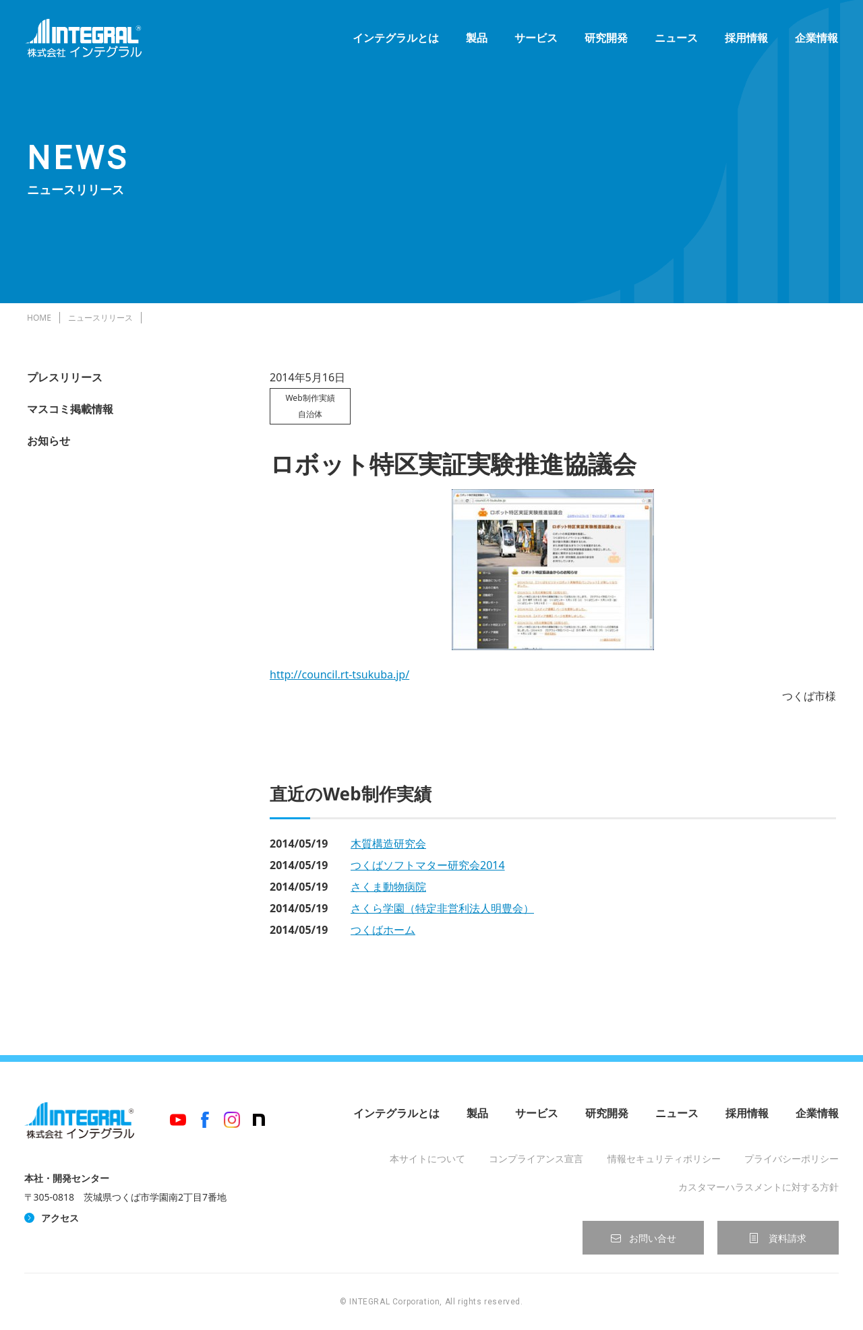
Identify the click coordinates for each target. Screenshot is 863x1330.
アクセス (60, 1217)
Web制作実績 (309, 398)
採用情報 (744, 40)
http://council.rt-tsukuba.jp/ (339, 674)
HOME (39, 317)
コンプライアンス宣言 (536, 1158)
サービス (534, 40)
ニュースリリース (100, 317)
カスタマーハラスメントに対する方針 (758, 1186)
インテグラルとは (394, 40)
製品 (474, 40)
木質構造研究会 (388, 843)
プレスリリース (64, 377)
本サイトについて (427, 1158)
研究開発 (604, 40)
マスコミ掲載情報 (70, 409)
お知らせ (48, 440)
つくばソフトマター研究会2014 (428, 865)
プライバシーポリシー (791, 1158)
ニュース (674, 40)
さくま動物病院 (388, 886)
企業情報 (814, 40)
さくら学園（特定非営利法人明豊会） (442, 908)
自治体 (310, 414)
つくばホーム (383, 929)
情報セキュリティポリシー (664, 1158)
